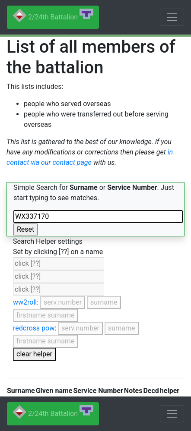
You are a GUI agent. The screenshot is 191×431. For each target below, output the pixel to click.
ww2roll (25, 302)
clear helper (34, 354)
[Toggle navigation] (172, 17)
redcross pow (33, 328)
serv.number (63, 302)
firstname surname (45, 315)
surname (104, 302)
